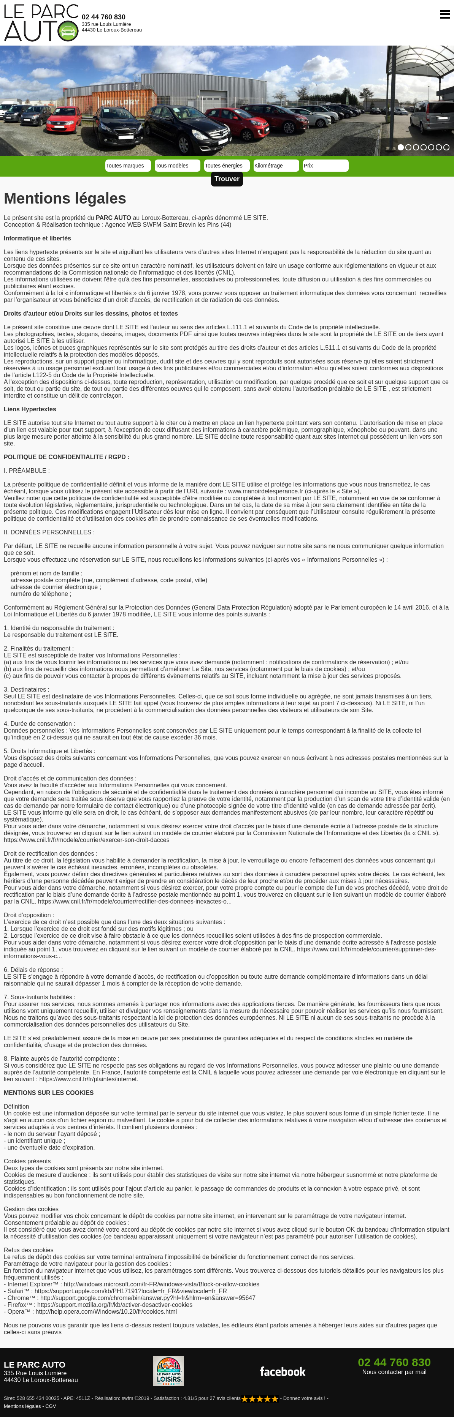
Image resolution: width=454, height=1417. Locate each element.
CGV (50, 1406)
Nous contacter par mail (394, 1372)
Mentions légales (22, 1406)
